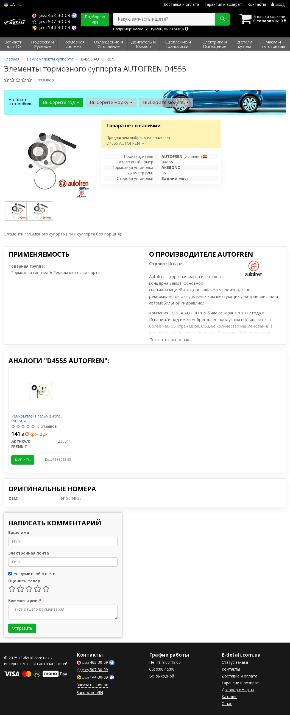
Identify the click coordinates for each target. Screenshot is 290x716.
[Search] (221, 19)
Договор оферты (238, 690)
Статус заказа (235, 663)
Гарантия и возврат (223, 4)
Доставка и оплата (181, 4)
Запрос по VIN (90, 693)
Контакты (256, 4)
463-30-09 (51, 15)
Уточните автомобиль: (21, 101)
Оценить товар (24, 581)
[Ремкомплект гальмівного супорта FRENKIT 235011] (41, 391)
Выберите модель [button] (165, 102)
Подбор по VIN (95, 19)
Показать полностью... (170, 339)
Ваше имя (18, 533)
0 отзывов (44, 80)
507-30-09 (51, 21)
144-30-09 (51, 27)
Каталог (229, 697)
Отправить (22, 629)
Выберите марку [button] (110, 102)
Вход (278, 4)
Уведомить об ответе (31, 574)
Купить (23, 460)
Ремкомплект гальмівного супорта (36, 418)
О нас (227, 704)
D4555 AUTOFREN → (125, 143)
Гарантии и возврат (240, 683)
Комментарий (24, 601)
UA (9, 4)
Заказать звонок (92, 685)
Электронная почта (28, 553)
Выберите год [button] (61, 102)
